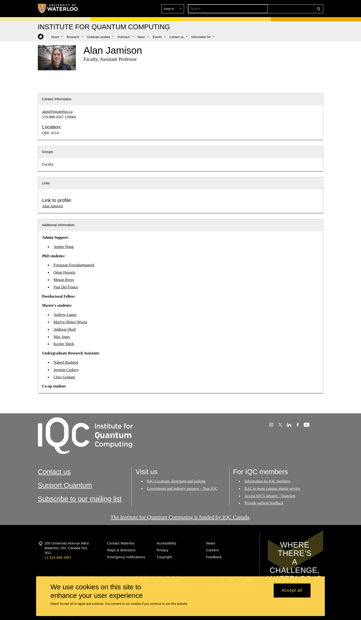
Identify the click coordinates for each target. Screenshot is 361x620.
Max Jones (62, 337)
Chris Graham (64, 377)
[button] (284, 9)
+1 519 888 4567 (57, 557)
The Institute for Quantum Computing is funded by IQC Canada (179, 517)
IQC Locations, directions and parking (176, 481)
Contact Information (56, 99)
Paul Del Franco (66, 287)
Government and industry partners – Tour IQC (182, 488)
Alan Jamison (52, 206)
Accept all (292, 590)
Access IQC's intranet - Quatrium (269, 496)
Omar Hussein (64, 272)
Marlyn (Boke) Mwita (70, 322)
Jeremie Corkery (66, 370)
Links (46, 183)
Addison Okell (65, 329)
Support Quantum (65, 485)
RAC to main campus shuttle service (272, 488)
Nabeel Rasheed (66, 362)
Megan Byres (64, 280)
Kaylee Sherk (64, 344)
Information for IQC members (267, 481)
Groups (47, 152)
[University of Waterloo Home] (58, 8)
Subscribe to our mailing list (80, 499)
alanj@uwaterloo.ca (57, 112)
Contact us (54, 472)
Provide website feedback (263, 503)
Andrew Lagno (65, 315)
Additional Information (58, 225)
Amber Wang (64, 247)
